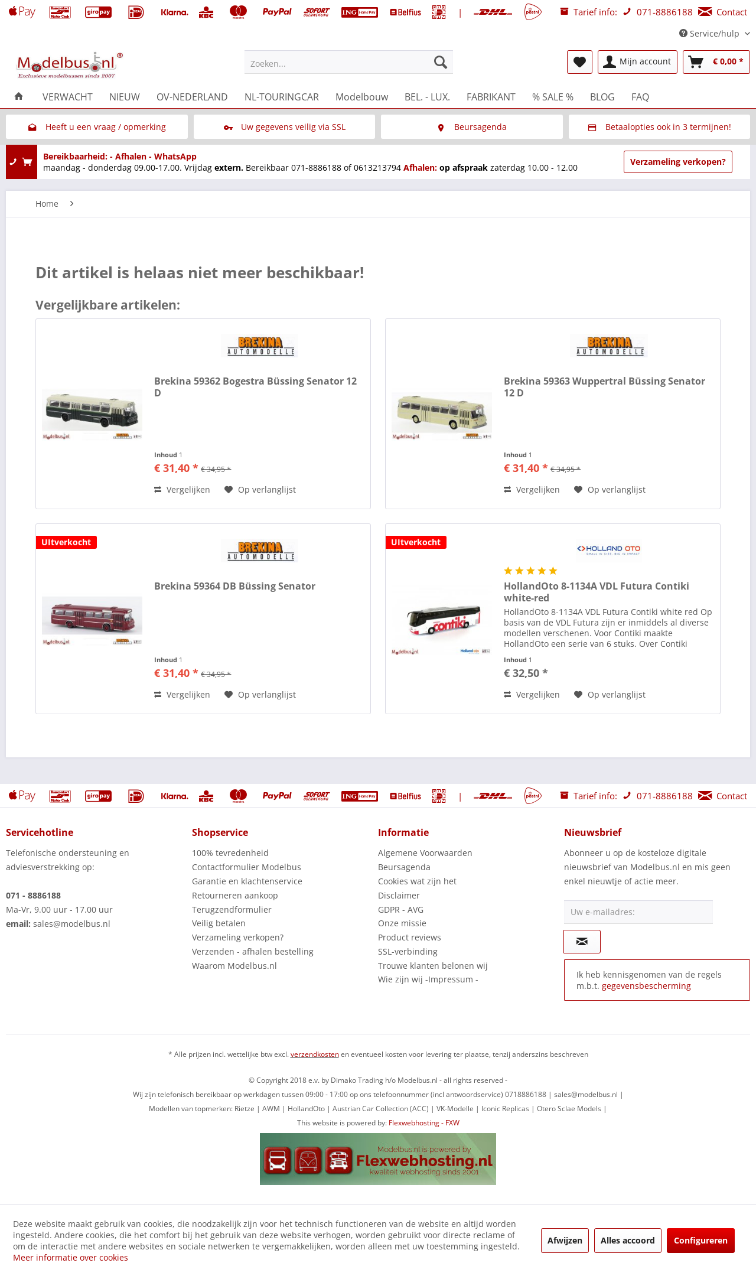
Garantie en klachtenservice (247, 881)
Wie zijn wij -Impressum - (428, 979)
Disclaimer (399, 895)
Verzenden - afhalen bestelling (253, 951)
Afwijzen (565, 1240)
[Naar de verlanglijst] (260, 490)
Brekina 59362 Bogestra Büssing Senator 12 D (255, 387)
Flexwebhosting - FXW (424, 1123)
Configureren (701, 1240)
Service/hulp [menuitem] (710, 33)
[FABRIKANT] (491, 97)
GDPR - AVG (400, 909)
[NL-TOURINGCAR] (281, 97)
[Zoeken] (440, 62)
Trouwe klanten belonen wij (433, 965)
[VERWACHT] (67, 97)
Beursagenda (404, 867)
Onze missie (402, 923)
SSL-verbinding (408, 951)
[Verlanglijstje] (579, 62)
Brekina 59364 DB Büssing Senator (234, 586)
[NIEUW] (124, 97)
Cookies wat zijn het (417, 881)
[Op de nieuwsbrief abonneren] (582, 941)
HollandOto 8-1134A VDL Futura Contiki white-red (596, 592)
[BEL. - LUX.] (427, 97)
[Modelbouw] (361, 97)
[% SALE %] (553, 97)
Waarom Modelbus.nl (234, 965)
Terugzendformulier (232, 909)
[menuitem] (349, 62)
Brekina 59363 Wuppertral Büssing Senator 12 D (604, 387)
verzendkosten (315, 1054)
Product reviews (409, 937)
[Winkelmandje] (716, 62)
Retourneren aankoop (235, 895)
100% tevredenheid (230, 852)
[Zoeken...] (349, 62)
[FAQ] (640, 97)
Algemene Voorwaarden (425, 852)
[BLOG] (602, 97)
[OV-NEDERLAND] (192, 97)
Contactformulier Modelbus (246, 867)
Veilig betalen (219, 923)
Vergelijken (182, 489)
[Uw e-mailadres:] (638, 912)
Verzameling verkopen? (678, 161)
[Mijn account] (637, 62)
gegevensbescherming (646, 985)
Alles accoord (628, 1240)
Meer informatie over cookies (70, 1257)
